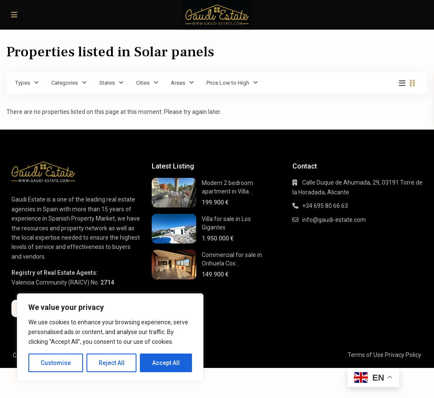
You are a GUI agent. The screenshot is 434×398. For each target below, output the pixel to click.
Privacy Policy (403, 354)
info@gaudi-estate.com (334, 219)
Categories (64, 83)
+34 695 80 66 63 (325, 205)
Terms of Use (366, 354)
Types (22, 83)
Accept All (166, 362)
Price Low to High (227, 83)
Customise (56, 362)
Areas (178, 83)
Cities (143, 83)
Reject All (112, 362)
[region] (110, 337)
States (107, 83)
